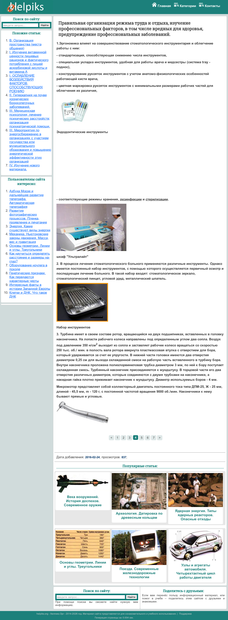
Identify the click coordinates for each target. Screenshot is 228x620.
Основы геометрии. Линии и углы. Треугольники (29, 248)
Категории (188, 6)
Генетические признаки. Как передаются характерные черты (27, 277)
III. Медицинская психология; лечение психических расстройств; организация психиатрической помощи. (29, 118)
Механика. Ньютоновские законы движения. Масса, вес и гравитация (29, 238)
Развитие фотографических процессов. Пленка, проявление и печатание (28, 216)
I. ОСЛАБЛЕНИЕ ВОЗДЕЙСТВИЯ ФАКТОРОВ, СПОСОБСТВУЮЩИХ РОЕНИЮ (26, 83)
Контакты (212, 6)
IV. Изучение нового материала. (24, 167)
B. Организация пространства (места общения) (25, 44)
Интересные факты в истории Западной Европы (29, 287)
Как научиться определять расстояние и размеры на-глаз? (29, 257)
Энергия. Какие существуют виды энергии (29, 228)
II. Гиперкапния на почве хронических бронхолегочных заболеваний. (28, 101)
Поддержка (185, 613)
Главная (164, 6)
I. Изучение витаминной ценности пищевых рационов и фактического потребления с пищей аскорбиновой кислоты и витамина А (28, 62)
